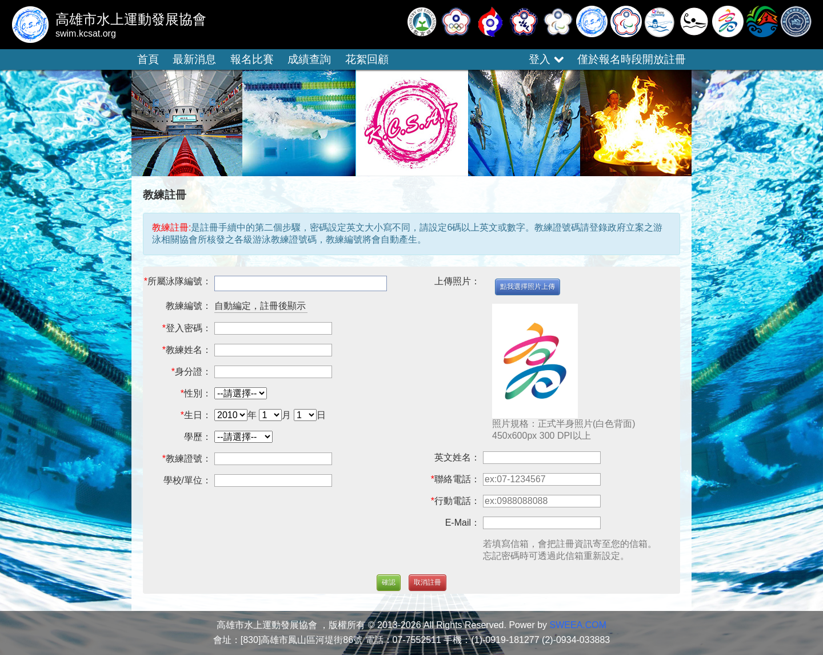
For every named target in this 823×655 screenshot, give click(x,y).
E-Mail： (462, 522)
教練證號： (188, 458)
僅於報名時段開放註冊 (631, 59)
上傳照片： (457, 281)
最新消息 (194, 59)
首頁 (148, 59)
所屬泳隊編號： (179, 281)
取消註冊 (427, 582)
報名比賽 (252, 59)
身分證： (193, 371)
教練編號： (188, 306)
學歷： (197, 437)
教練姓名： (188, 350)
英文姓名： (457, 457)
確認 (388, 582)
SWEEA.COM (578, 625)
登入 (546, 59)
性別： (197, 393)
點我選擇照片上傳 (527, 287)
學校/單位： (187, 480)
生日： (197, 415)
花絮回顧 (367, 59)
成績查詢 (309, 59)
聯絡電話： (457, 479)
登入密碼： (188, 328)
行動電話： (457, 501)
